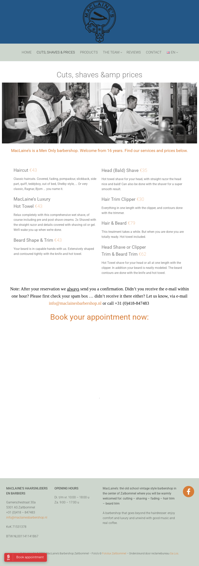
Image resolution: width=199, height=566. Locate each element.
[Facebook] (188, 491)
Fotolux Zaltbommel (114, 553)
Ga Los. (174, 553)
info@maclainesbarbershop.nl (75, 303)
